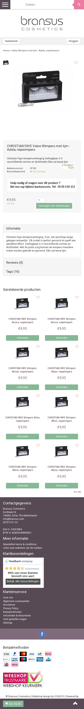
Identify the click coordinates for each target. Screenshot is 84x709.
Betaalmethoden (12, 612)
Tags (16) (12, 271)
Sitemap (7, 622)
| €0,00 (13, 703)
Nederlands (11, 41)
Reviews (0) (14, 262)
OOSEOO (59, 696)
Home (6, 50)
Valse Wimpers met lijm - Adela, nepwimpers (35, 50)
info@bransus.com (13, 519)
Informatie (13, 228)
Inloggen (73, 41)
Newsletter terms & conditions (20, 544)
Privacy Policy (10, 608)
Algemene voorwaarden (16, 601)
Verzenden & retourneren (17, 615)
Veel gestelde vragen (15, 619)
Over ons (8, 597)
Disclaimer (9, 604)
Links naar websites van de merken (22, 548)
